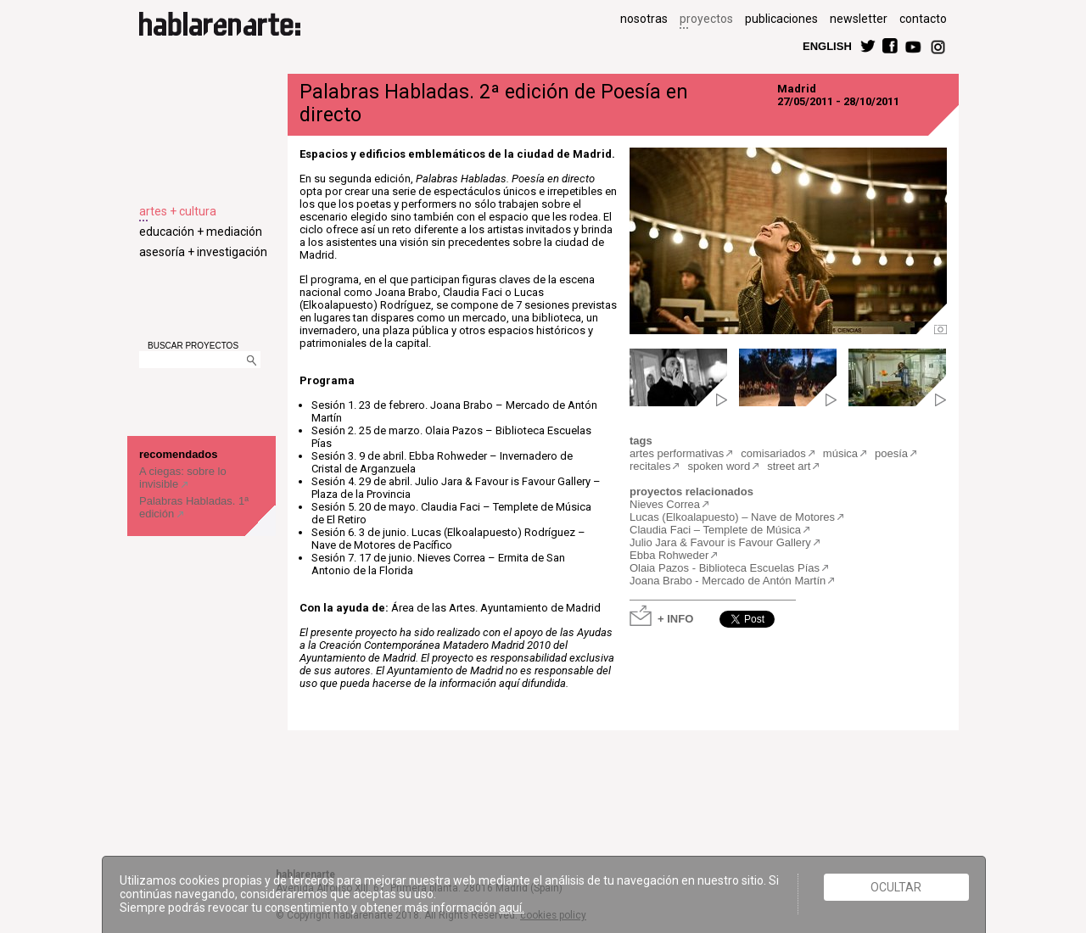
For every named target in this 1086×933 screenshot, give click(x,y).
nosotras (644, 18)
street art (788, 466)
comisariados (773, 453)
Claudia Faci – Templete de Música (715, 529)
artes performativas (677, 453)
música (840, 453)
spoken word (718, 466)
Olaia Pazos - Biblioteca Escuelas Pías (725, 567)
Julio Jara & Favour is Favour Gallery (720, 542)
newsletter (858, 18)
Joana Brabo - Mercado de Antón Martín (728, 580)
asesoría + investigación (203, 252)
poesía (891, 453)
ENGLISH (827, 45)
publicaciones (781, 18)
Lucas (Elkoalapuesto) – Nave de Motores (732, 517)
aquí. (511, 907)
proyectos (706, 18)
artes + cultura (177, 211)
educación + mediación (200, 231)
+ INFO (675, 617)
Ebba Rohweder (669, 555)
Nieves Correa (665, 504)
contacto (923, 18)
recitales (650, 466)
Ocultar (895, 887)
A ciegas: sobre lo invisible (183, 477)
